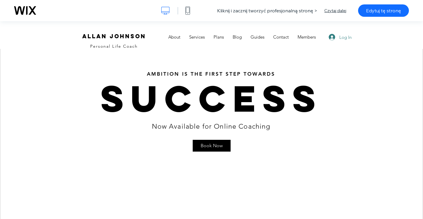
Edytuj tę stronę (383, 11)
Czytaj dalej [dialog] (335, 10)
